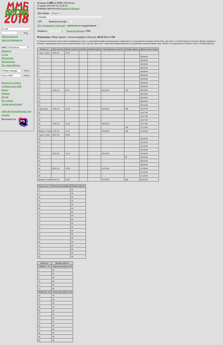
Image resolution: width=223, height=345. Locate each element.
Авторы (6, 115)
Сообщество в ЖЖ (11, 86)
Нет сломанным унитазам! (51, 25)
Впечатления (8, 61)
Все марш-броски (11, 65)
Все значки (7, 100)
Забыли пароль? (10, 36)
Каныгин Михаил (70, 8)
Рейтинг (6, 93)
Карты (5, 90)
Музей (5, 97)
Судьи (5, 54)
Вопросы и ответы (11, 82)
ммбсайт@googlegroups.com (16, 111)
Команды (6, 51)
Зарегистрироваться (12, 40)
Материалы (8, 58)
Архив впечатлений (12, 104)
